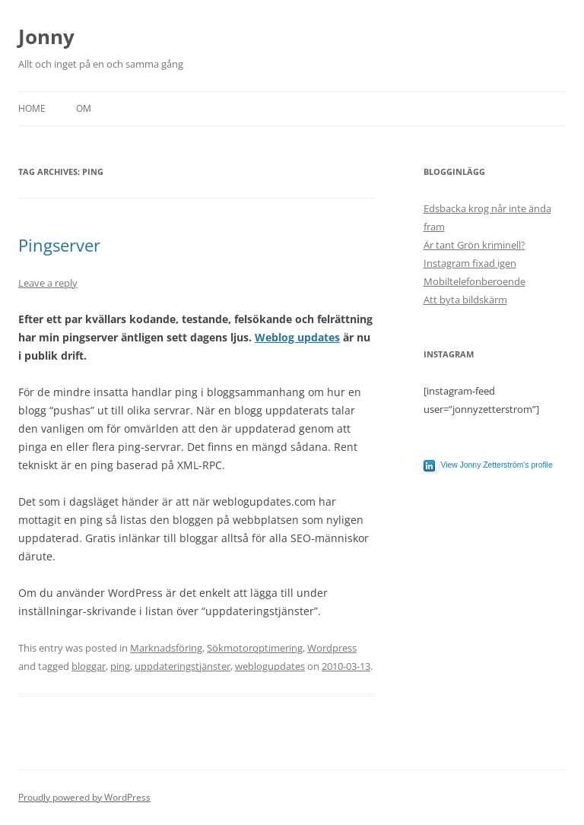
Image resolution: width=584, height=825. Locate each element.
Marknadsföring (166, 648)
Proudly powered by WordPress (84, 797)
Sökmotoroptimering (255, 648)
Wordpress (332, 648)
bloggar (88, 666)
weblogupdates (270, 666)
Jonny (46, 36)
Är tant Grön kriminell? (474, 245)
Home (32, 108)
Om (83, 108)
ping (120, 666)
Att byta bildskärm (465, 299)
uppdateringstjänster (182, 666)
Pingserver (59, 244)
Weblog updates (297, 337)
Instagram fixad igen (470, 263)
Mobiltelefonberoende (474, 281)
